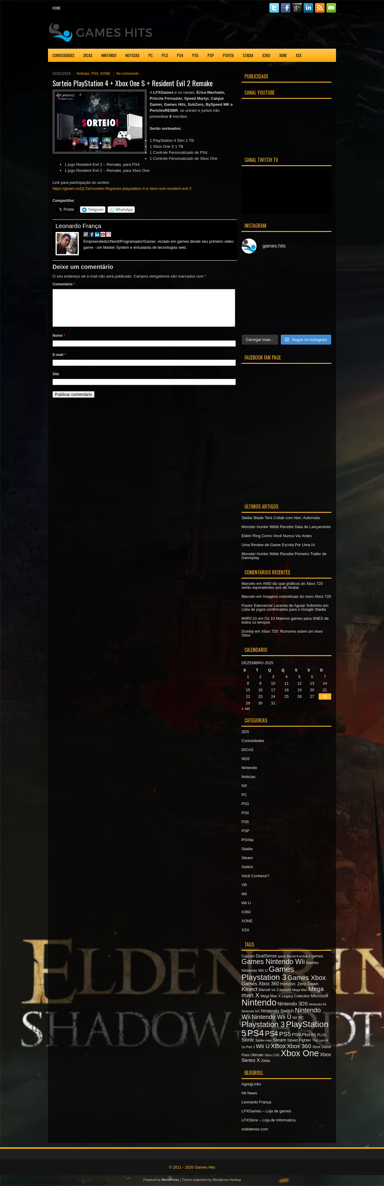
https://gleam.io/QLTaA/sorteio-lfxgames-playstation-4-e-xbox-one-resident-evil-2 (121, 188)
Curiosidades (63, 55)
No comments (127, 73)
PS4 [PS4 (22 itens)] (271, 1034)
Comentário (63, 284)
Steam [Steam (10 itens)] (279, 1039)
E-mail (59, 362)
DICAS (87, 55)
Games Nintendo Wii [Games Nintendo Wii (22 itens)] (273, 962)
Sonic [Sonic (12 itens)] (248, 1040)
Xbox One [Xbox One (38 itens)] (300, 1053)
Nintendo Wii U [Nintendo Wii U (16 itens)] (271, 1017)
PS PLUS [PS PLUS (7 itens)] (318, 1035)
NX (244, 785)
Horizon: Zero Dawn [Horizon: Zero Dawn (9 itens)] (299, 983)
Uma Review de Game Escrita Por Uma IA (278, 545)
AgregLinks (251, 1084)
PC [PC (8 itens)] (301, 1017)
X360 (266, 55)
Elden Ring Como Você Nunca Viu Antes (277, 536)
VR (244, 885)
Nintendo (108, 55)
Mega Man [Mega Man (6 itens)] (299, 990)
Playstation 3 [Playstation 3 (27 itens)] (263, 1024)
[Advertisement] (266, 31)
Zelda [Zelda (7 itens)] (265, 1061)
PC (150, 55)
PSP (211, 55)
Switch (247, 867)
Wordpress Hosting (227, 1179)
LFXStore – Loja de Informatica (269, 1120)
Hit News (249, 1093)
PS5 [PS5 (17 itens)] (285, 1033)
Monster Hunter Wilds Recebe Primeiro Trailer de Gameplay (284, 556)
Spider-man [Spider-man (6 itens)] (263, 1040)
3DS (245, 731)
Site (55, 381)
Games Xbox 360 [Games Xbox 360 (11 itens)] (260, 983)
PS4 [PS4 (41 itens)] (255, 1033)
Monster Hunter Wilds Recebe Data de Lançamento (286, 527)
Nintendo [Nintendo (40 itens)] (259, 1002)
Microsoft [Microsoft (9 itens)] (319, 995)
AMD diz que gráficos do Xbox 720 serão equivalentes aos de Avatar (282, 585)
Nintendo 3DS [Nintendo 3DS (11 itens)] (293, 1003)
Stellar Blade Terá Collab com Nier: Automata (281, 517)
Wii (244, 894)
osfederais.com (255, 1129)
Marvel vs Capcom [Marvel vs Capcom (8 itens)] (275, 989)
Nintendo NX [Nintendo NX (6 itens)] (251, 1011)
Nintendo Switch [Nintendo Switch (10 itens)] (277, 1010)
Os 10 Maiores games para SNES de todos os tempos (285, 620)
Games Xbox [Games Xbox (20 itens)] (306, 977)
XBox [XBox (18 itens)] (278, 1045)
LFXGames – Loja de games (266, 1111)
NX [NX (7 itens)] (294, 1018)
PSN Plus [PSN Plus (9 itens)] (301, 1034)
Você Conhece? (255, 876)
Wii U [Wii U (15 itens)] (263, 1046)
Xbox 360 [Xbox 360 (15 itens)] (299, 1046)
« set (246, 708)
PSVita (228, 55)
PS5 (195, 55)
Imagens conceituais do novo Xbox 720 (297, 596)
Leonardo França (78, 226)
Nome (58, 343)
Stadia (248, 55)
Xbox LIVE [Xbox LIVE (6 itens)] (272, 1055)
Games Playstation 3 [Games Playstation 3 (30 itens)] (268, 973)
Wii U (246, 903)
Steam (247, 858)
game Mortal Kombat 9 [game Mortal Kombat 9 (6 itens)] (294, 956)
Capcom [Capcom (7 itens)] (248, 956)
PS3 (165, 55)
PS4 (180, 55)
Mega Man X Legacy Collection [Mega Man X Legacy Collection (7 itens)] (285, 996)
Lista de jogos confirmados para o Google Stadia (284, 609)
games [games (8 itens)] (317, 956)
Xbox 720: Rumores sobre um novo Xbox (282, 633)
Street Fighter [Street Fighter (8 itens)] (299, 1040)
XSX (299, 55)
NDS (246, 758)
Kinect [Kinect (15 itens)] (249, 989)
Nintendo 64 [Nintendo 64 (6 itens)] (317, 1004)
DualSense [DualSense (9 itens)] (266, 955)
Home (56, 8)
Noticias (132, 55)
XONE (283, 55)
